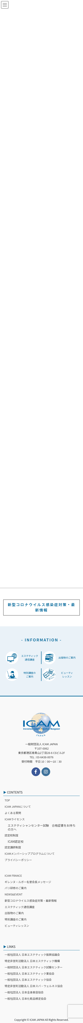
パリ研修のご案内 (16, 888)
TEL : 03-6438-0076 (41, 757)
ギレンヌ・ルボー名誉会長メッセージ (28, 882)
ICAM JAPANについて (18, 806)
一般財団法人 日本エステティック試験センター (34, 967)
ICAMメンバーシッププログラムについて (30, 853)
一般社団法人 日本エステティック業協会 (29, 973)
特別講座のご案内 (16, 919)
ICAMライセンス (15, 819)
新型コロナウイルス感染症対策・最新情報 (41, 607)
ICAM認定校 (15, 841)
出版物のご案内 (14, 913)
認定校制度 (11, 835)
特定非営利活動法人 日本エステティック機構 (32, 961)
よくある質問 (13, 813)
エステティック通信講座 (20, 907)
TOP (7, 800)
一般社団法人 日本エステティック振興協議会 (32, 954)
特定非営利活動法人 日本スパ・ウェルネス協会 (34, 986)
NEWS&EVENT (13, 894)
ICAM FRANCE (13, 875)
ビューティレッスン (17, 926)
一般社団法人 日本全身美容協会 (24, 992)
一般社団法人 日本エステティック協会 (28, 979)
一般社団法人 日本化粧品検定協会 (25, 998)
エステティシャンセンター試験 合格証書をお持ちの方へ (41, 827)
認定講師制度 (13, 847)
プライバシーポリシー (18, 860)
